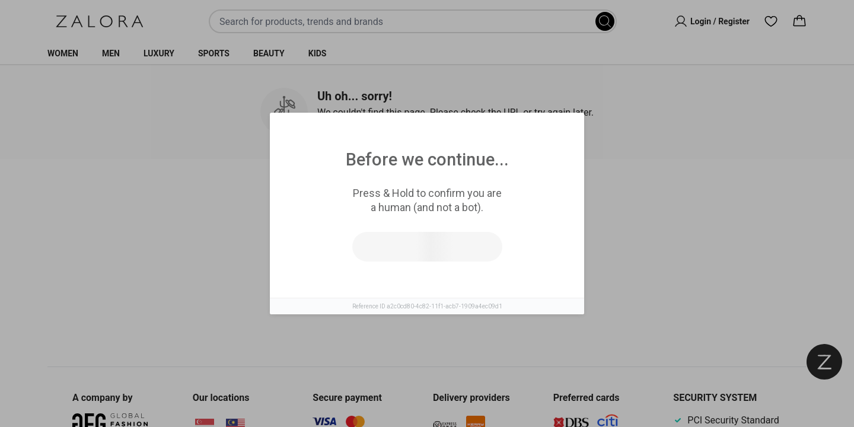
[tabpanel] (427, 272)
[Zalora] (99, 21)
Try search (375, 284)
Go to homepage (478, 284)
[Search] (604, 21)
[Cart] (799, 21)
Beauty (269, 53)
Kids (317, 53)
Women (62, 53)
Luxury (159, 53)
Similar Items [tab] (382, 195)
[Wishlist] (771, 21)
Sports (214, 53)
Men (111, 53)
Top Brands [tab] (476, 196)
